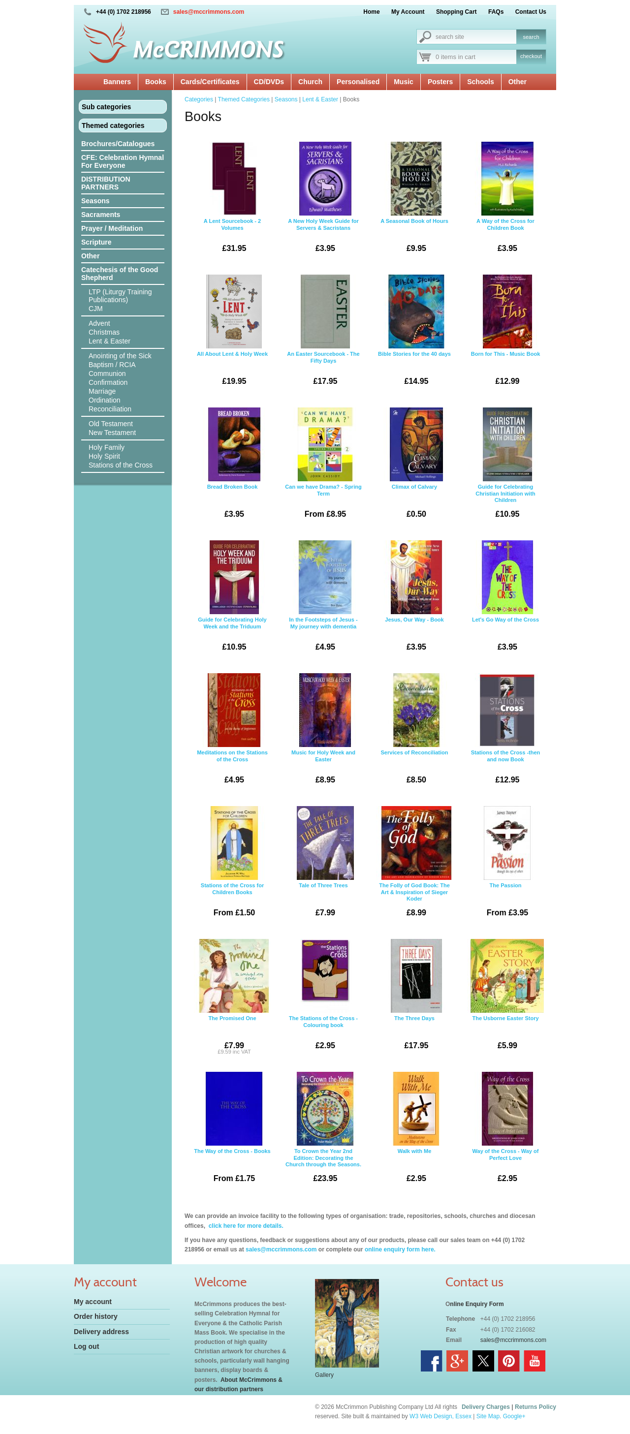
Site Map (488, 1416)
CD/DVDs (269, 82)
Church (310, 82)
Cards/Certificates (210, 82)
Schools (480, 82)
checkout (531, 56)
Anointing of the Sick (120, 356)
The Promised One (232, 998)
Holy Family (107, 447)
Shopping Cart (456, 11)
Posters (440, 82)
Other (517, 82)
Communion (107, 373)
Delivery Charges (486, 1406)
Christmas (104, 332)
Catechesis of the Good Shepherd (119, 273)
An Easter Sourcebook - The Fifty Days (323, 334)
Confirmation (108, 382)
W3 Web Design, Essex (441, 1416)
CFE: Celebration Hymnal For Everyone (122, 161)
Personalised (358, 82)
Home (371, 11)
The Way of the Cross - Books (232, 1131)
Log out (86, 1346)
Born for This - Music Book (505, 334)
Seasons (95, 201)
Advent (99, 323)
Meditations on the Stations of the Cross (232, 732)
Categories (199, 99)
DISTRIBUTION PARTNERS (105, 183)
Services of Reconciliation (414, 732)
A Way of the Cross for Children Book (505, 201)
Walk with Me (414, 1131)
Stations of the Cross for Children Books (232, 865)
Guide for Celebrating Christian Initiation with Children (505, 466)
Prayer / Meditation (112, 228)
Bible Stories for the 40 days (414, 334)
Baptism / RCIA (112, 365)
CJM (96, 308)
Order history (96, 1316)
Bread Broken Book (232, 466)
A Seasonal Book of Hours (414, 201)
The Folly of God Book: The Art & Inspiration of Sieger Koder (414, 865)
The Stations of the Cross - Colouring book (323, 998)
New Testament (112, 432)
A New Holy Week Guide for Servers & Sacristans (323, 201)
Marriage (102, 391)
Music (403, 82)
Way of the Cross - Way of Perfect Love (505, 1131)
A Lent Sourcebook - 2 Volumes (232, 201)
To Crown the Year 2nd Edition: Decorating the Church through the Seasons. (323, 1131)
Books (155, 82)
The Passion (505, 865)
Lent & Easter (109, 341)
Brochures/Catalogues (118, 144)
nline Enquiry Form (477, 1304)
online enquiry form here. (400, 1249)
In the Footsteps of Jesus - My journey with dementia (323, 599)
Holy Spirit (104, 456)
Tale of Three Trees (323, 865)
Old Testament (111, 424)
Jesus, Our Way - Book (414, 599)
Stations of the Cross (121, 465)
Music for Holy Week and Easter (323, 732)
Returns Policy (535, 1406)
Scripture (96, 242)
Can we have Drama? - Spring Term (323, 466)
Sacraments (100, 214)
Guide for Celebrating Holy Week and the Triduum (232, 599)
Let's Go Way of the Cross (505, 599)
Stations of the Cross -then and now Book (505, 732)
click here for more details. (245, 1225)
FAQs (496, 11)
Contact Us (530, 11)
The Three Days (414, 998)
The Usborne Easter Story (505, 998)
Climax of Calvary (414, 466)
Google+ (514, 1416)
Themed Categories (244, 99)
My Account (408, 11)
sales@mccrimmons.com (208, 11)
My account (93, 1302)
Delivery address (101, 1332)
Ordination (105, 400)
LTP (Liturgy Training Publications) (120, 296)
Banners (117, 82)
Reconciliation (110, 409)
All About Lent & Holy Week (232, 334)
